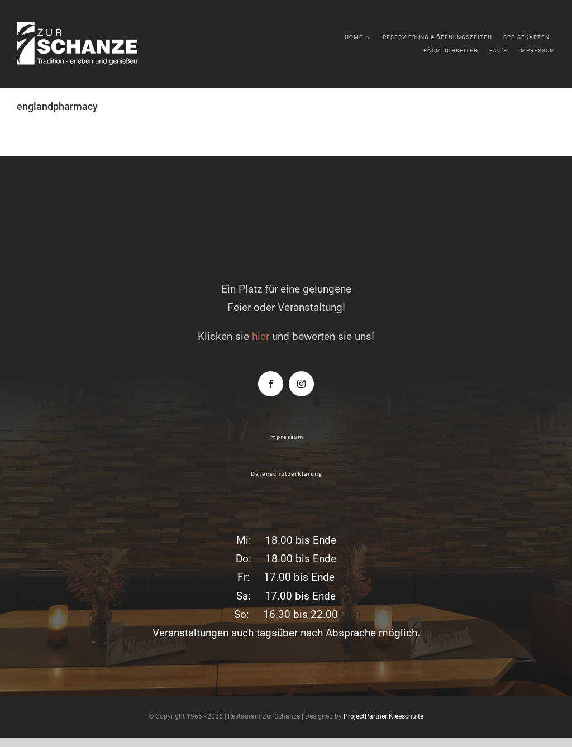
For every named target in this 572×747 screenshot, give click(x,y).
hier (260, 336)
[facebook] (270, 383)
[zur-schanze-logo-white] (89, 27)
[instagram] (301, 383)
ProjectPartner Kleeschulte (383, 716)
